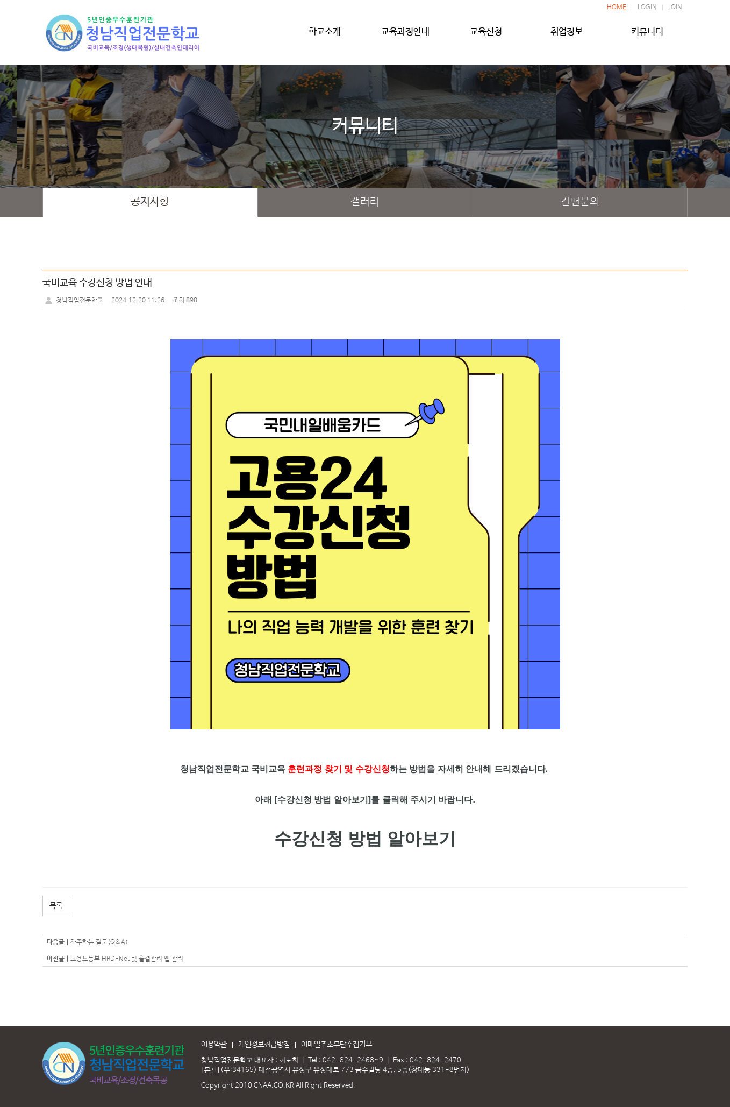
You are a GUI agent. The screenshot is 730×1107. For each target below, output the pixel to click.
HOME (616, 7)
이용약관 (214, 1044)
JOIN (675, 7)
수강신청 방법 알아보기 (365, 838)
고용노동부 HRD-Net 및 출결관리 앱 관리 (126, 959)
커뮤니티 (647, 36)
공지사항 (150, 202)
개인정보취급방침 (264, 1044)
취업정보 (566, 36)
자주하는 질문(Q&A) (99, 942)
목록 (55, 906)
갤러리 (365, 202)
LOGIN (647, 7)
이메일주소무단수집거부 (336, 1044)
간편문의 (580, 202)
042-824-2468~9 (353, 1060)
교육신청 (486, 36)
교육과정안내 (405, 36)
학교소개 (324, 36)
